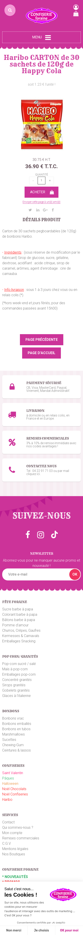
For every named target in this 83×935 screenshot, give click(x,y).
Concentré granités (17, 680)
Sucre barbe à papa (17, 609)
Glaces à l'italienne (16, 696)
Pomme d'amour (15, 625)
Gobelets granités (16, 690)
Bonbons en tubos (16, 729)
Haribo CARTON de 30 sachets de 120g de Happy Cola (41, 64)
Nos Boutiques (13, 854)
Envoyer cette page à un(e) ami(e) (41, 201)
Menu (41, 37)
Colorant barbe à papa (19, 614)
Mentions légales (15, 849)
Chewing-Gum (13, 745)
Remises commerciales (20, 838)
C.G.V (6, 843)
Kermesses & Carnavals (20, 636)
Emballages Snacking (18, 641)
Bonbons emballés (16, 724)
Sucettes (9, 740)
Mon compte (12, 833)
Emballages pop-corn (19, 674)
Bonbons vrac (13, 718)
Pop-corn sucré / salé (19, 664)
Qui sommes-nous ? (17, 827)
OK (74, 574)
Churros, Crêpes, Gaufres (21, 630)
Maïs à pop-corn (15, 669)
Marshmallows (13, 734)
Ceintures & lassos (16, 750)
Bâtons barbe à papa (18, 620)
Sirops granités (13, 685)
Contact (8, 822)
